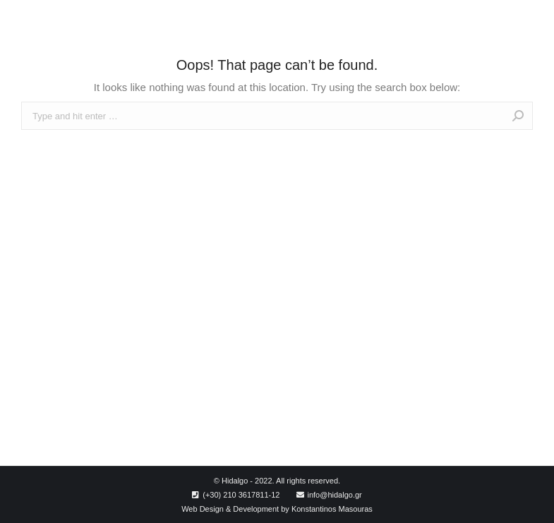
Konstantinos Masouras (332, 509)
